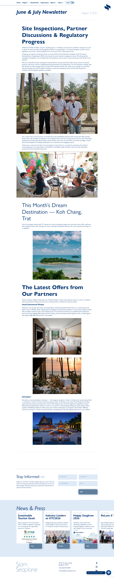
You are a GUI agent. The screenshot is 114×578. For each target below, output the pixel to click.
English (68, 2)
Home (18, 3)
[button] (26, 2)
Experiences (45, 3)
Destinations (34, 3)
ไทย (72, 2)
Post (32, 546)
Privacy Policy (26, 487)
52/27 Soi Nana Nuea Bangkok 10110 (65, 564)
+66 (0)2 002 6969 (64, 568)
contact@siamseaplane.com (67, 571)
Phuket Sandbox (54, 300)
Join (81, 492)
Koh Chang (74, 137)
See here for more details (44, 315)
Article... (61, 546)
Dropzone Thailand (45, 68)
